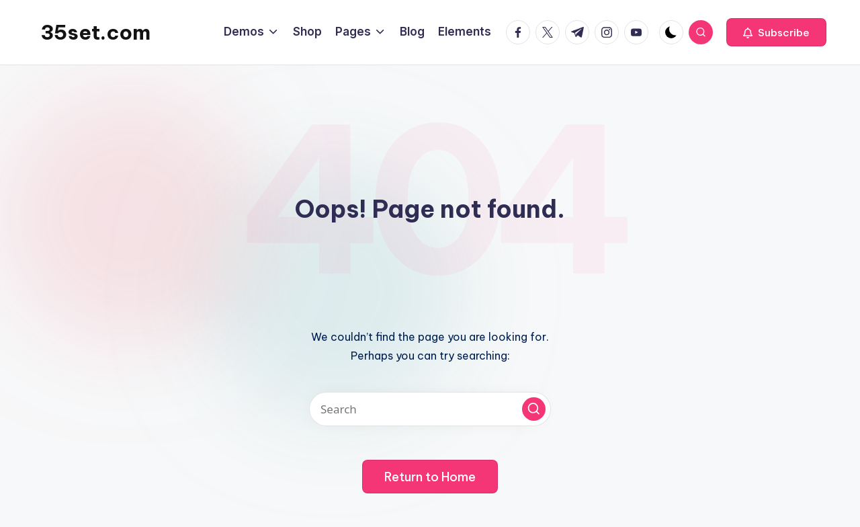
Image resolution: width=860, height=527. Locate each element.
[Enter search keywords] (430, 409)
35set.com (95, 32)
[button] (776, 32)
